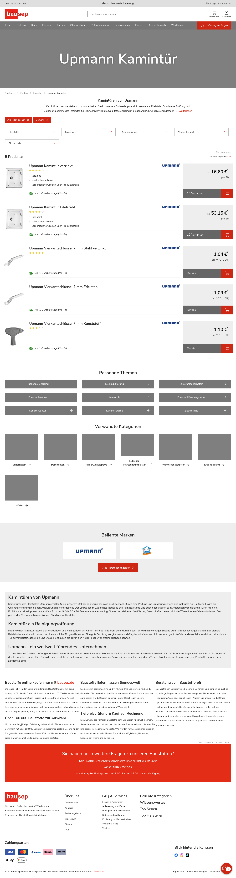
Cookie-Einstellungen (196, 871)
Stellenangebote (73, 813)
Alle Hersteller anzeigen (117, 568)
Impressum (70, 818)
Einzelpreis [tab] (32, 143)
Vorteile (106, 828)
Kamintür (37, 93)
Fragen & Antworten (220, 3)
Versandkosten (224, 742)
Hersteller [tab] (32, 132)
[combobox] (123, 14)
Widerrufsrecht (110, 823)
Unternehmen (71, 802)
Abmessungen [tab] (145, 132)
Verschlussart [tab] (201, 132)
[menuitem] (8, 25)
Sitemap (69, 824)
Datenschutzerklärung (113, 815)
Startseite (10, 93)
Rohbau (24, 93)
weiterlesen (185, 111)
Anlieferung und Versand (114, 806)
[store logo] (21, 14)
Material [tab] (88, 132)
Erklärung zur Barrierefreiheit (116, 819)
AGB (67, 829)
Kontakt (69, 807)
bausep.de (99, 871)
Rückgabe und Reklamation (116, 810)
